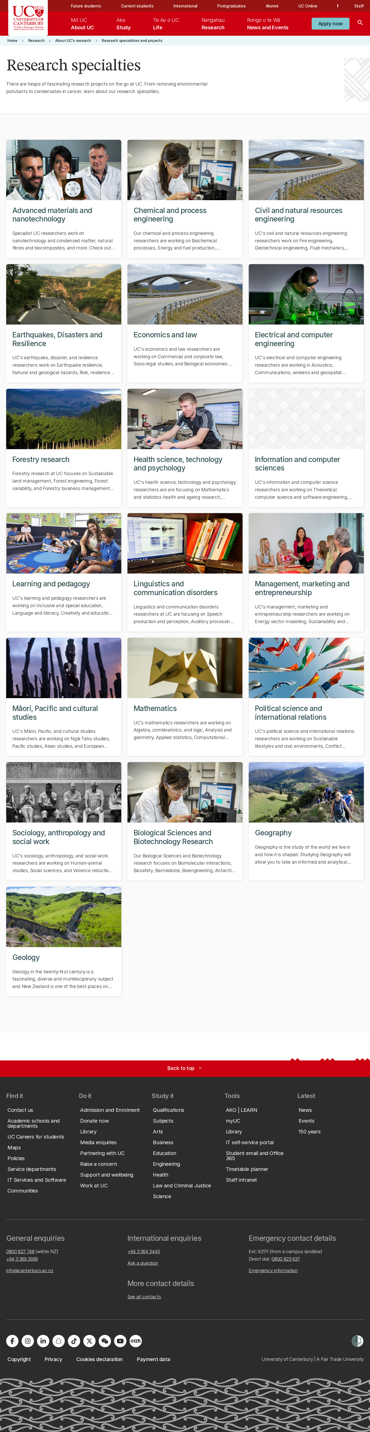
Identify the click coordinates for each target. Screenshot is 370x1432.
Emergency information (273, 1270)
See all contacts (144, 1296)
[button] (330, 24)
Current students (137, 5)
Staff (359, 5)
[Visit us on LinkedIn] (43, 1341)
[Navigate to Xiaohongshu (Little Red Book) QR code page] (136, 1341)
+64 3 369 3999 (22, 1259)
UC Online (307, 5)
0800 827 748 (20, 1251)
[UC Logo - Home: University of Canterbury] (28, 18)
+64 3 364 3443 (143, 1251)
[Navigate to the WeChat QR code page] (105, 1341)
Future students (86, 5)
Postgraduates (231, 5)
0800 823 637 (286, 1259)
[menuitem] (82, 23)
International (185, 5)
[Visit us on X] (89, 1341)
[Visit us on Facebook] (12, 1341)
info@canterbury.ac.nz (29, 1270)
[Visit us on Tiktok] (74, 1341)
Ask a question (142, 1263)
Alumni (272, 5)
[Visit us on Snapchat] (58, 1341)
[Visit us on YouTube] (120, 1341)
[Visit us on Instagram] (28, 1341)
